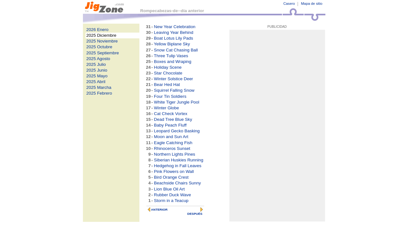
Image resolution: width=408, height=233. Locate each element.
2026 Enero (97, 29)
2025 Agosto (98, 58)
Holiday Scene (168, 67)
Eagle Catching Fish (173, 142)
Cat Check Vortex (171, 113)
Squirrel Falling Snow (174, 90)
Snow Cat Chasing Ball (176, 50)
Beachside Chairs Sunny (177, 183)
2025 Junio (97, 70)
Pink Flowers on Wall (174, 171)
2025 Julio (96, 64)
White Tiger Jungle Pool (176, 102)
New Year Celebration (175, 26)
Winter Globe (166, 107)
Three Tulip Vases (171, 55)
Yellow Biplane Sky (172, 44)
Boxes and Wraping (172, 61)
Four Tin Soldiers (170, 96)
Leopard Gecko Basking (177, 130)
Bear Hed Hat (167, 84)
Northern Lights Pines (174, 154)
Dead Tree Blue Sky (173, 119)
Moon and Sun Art (171, 136)
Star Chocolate (168, 73)
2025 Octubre (99, 46)
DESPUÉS (195, 213)
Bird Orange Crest (171, 177)
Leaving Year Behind (173, 32)
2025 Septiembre (102, 52)
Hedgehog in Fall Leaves (178, 165)
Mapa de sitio (311, 3)
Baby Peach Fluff (170, 125)
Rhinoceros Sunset (172, 148)
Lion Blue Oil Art (169, 189)
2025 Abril (96, 81)
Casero (289, 3)
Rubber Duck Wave (172, 194)
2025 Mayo (97, 76)
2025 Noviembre (102, 41)
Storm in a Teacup (171, 200)
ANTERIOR (159, 209)
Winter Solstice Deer (173, 78)
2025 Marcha (98, 87)
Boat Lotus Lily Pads (173, 38)
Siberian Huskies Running (179, 160)
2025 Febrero (99, 93)
